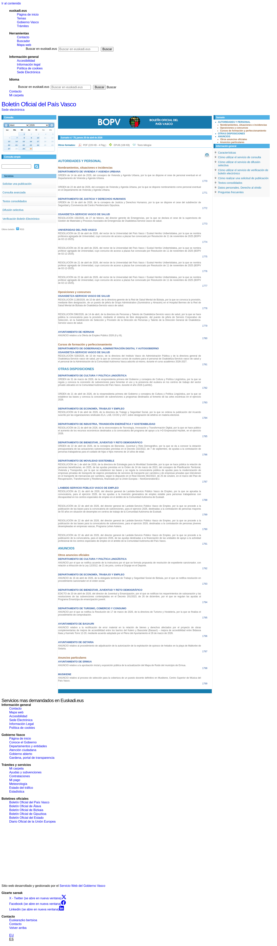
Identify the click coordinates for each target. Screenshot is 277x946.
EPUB (122, 145)
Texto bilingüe (144, 145)
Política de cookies (30, 68)
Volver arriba (18, 927)
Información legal (28, 64)
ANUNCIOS (224, 136)
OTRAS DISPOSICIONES (231, 133)
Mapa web (24, 45)
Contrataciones (19, 776)
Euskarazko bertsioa (23, 920)
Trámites (23, 26)
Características (227, 152)
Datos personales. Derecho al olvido (239, 187)
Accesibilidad (26, 60)
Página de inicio (28, 14)
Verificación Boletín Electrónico (21, 218)
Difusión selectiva (13, 209)
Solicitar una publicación (17, 183)
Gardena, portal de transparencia (31, 757)
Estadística (16, 791)
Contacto (23, 37)
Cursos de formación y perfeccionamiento (243, 130)
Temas (21, 18)
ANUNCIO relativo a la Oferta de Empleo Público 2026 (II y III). (90, 335)
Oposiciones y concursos (234, 127)
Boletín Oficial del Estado (26, 817)
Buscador (23, 41)
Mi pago (14, 780)
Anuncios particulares (232, 142)
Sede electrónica (13, 109)
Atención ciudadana (22, 750)
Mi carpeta (16, 95)
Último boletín (8, 229)
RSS (20, 229)
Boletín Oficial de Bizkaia (26, 810)
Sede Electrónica (28, 72)
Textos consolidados (15, 201)
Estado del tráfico (21, 787)
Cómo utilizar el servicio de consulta (239, 157)
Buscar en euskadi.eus (41, 48)
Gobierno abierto (20, 753)
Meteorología (18, 783)
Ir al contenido (11, 3)
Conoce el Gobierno (23, 742)
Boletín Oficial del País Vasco (39, 104)
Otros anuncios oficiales (233, 139)
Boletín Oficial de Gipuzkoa (27, 813)
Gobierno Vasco (28, 22)
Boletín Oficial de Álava (25, 806)
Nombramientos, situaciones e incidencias (243, 125)
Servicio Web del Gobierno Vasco (82, 885)
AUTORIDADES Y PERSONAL (234, 122)
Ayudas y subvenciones (25, 772)
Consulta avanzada (14, 192)
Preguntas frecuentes (231, 192)
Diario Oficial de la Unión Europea (32, 821)
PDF (95, 145)
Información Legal (21, 724)
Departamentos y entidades (28, 746)
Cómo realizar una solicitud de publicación (243, 178)
